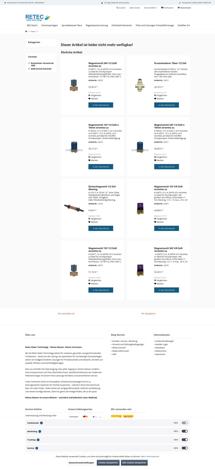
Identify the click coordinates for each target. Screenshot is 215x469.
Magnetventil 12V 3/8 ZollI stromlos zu (168, 188)
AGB (114, 354)
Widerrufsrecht (119, 347)
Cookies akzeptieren (108, 462)
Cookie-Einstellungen (164, 341)
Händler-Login (161, 344)
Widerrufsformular (120, 351)
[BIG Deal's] (32, 25)
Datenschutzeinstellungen (81, 462)
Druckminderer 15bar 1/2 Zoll (170, 63)
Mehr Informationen (150, 456)
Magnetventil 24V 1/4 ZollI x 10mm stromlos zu (169, 126)
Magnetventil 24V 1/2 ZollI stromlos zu (102, 64)
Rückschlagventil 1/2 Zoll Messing (101, 188)
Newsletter (160, 347)
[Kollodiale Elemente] (122, 25)
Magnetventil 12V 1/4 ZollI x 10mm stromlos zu (103, 126)
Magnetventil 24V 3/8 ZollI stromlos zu (168, 249)
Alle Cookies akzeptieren (134, 462)
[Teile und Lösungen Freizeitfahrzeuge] (155, 25)
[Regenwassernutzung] (97, 25)
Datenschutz (160, 351)
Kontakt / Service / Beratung (124, 341)
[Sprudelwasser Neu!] (72, 25)
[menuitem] (184, 7)
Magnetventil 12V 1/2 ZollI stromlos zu (102, 249)
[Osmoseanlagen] (49, 25)
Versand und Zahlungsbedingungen (128, 344)
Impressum (160, 354)
